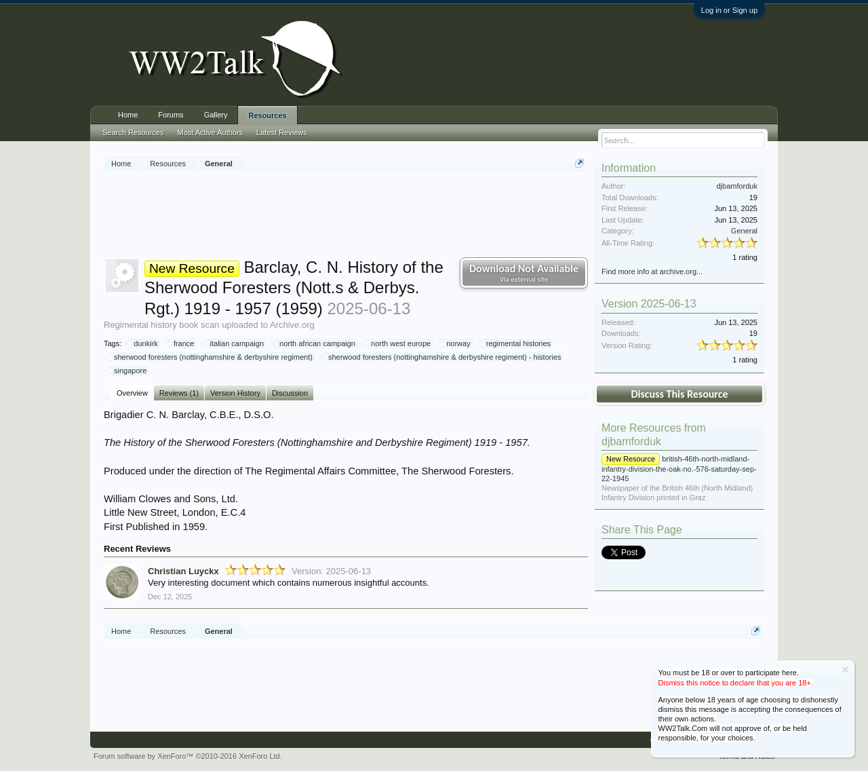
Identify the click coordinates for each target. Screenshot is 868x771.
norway (456, 343)
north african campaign (315, 343)
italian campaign (235, 343)
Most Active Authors (210, 132)
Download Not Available (523, 273)
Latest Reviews (281, 132)
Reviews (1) (179, 393)
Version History (235, 393)
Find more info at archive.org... (652, 271)
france (182, 343)
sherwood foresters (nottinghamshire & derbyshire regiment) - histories (442, 357)
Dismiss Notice (845, 669)
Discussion (290, 393)
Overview (132, 393)
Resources (267, 115)
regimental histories (516, 343)
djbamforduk (736, 186)
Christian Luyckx (183, 571)
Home (128, 115)
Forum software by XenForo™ (188, 756)
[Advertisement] (350, 216)
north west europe (399, 343)
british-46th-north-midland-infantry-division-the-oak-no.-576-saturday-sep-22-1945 (679, 468)
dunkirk (143, 343)
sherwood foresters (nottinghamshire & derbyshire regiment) (211, 357)
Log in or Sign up (729, 10)
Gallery (216, 115)
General (744, 231)
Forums (170, 115)
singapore (128, 370)
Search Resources (133, 132)
